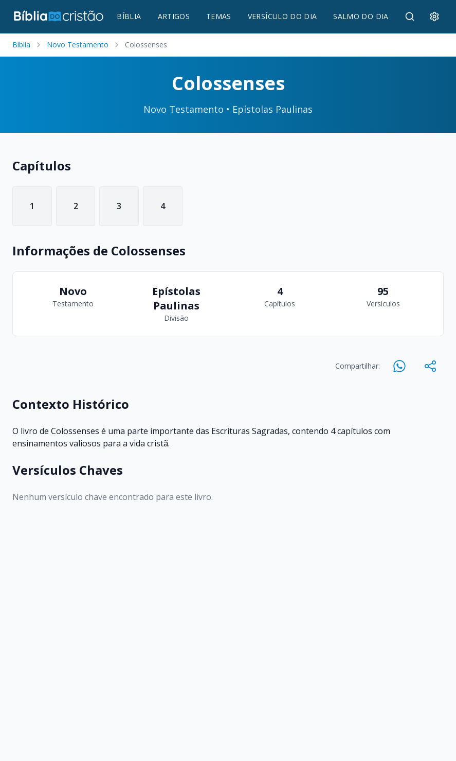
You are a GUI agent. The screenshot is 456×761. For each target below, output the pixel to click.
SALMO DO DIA (360, 16)
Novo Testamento (77, 44)
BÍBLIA (129, 16)
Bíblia (21, 44)
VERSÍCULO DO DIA (282, 16)
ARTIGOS (174, 16)
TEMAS (218, 16)
